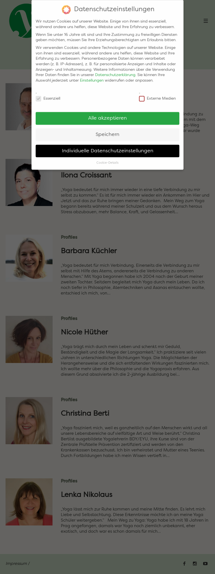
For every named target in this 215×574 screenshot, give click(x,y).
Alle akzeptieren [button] (107, 114)
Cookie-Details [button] (107, 159)
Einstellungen (92, 77)
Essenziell (48, 95)
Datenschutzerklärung (115, 71)
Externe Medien (157, 95)
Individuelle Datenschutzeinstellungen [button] (107, 147)
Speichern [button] (107, 131)
